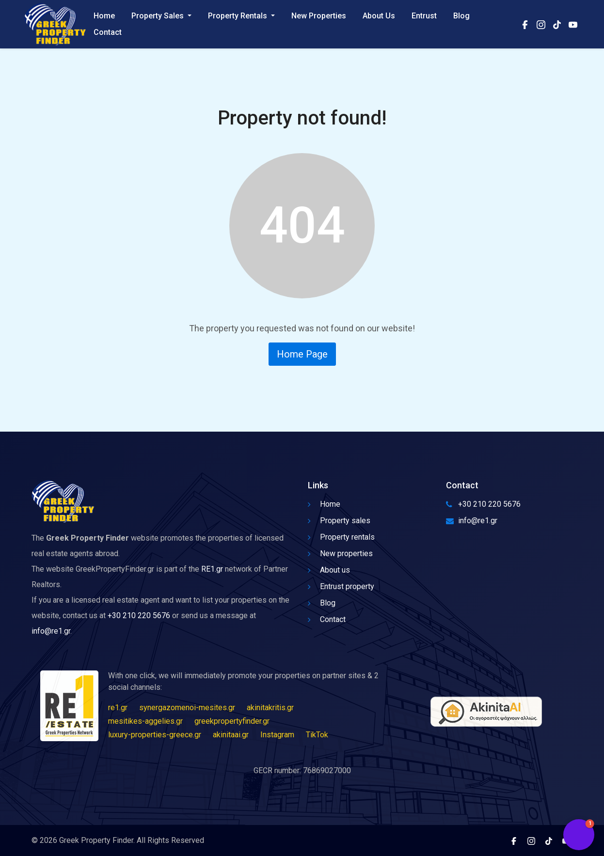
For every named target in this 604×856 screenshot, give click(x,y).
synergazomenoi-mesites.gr (187, 707)
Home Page (302, 354)
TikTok (317, 734)
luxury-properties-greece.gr (154, 734)
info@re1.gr (51, 631)
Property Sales (158, 15)
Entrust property (341, 586)
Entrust (424, 15)
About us (329, 570)
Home (104, 15)
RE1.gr (212, 569)
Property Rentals (238, 15)
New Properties (318, 15)
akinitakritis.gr (270, 707)
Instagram (277, 734)
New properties (340, 553)
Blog (461, 15)
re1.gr (117, 707)
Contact (108, 32)
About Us (379, 15)
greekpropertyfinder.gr (232, 721)
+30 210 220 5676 (139, 615)
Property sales (339, 520)
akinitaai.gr (231, 734)
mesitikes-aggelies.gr (145, 721)
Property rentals (341, 537)
